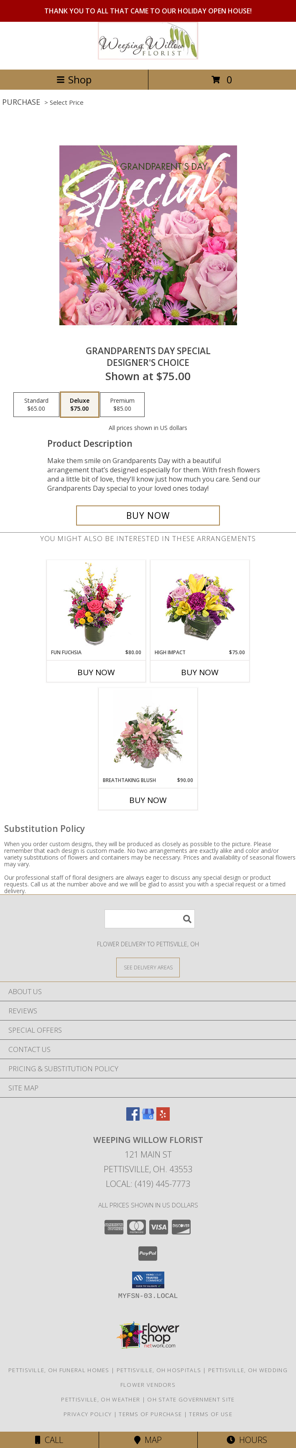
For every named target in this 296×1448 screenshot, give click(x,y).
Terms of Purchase (150, 1414)
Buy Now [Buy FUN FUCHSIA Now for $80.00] (96, 672)
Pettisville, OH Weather (100, 1399)
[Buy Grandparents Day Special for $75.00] (148, 515)
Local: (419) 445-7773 (148, 1183)
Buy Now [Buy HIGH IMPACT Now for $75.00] (200, 672)
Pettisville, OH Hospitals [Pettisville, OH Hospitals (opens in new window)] (159, 1370)
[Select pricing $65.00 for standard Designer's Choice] (36, 405)
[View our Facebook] (133, 1118)
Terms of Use (210, 1414)
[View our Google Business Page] (148, 1118)
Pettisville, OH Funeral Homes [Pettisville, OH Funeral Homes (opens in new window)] (59, 1370)
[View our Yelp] (163, 1118)
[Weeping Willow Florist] (148, 57)
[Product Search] (150, 918)
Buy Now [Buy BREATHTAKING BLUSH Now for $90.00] (148, 800)
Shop (74, 79)
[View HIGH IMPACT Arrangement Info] (200, 604)
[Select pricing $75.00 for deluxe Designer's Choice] (79, 405)
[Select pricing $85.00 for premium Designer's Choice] (122, 405)
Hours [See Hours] (247, 1439)
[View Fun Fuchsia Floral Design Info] (96, 604)
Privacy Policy (88, 1414)
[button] (148, 1280)
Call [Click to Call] (49, 1439)
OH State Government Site (191, 1399)
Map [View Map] (148, 1439)
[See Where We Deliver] (148, 967)
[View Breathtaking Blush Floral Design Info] (148, 732)
